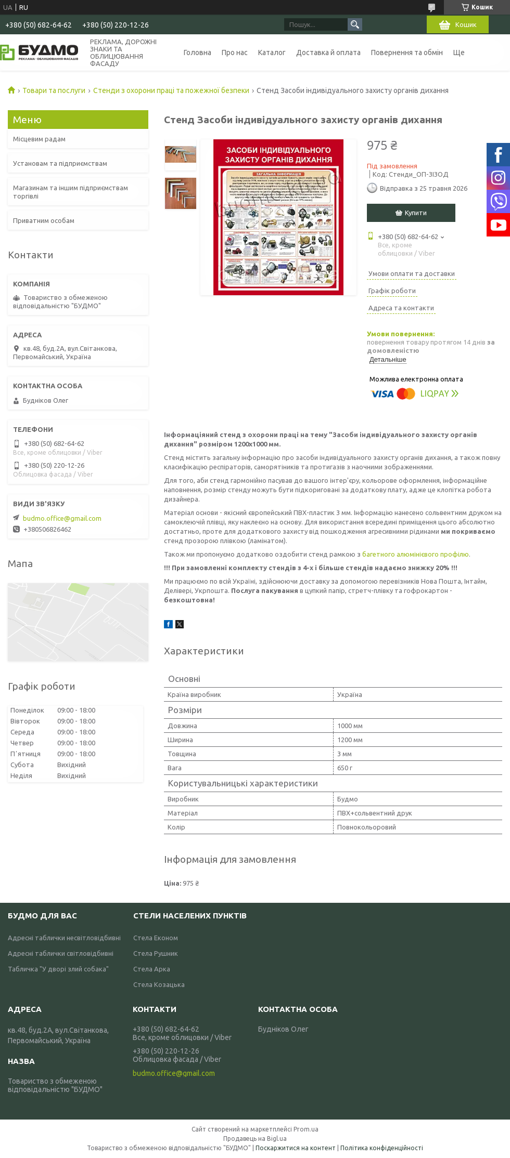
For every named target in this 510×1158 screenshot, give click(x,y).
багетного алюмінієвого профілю (415, 554)
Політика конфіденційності (381, 1147)
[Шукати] (355, 24)
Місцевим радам (39, 138)
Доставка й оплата (328, 52)
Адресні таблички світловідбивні (60, 953)
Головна (197, 52)
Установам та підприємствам (60, 163)
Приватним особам (43, 220)
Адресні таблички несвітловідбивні (64, 937)
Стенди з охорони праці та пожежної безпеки (171, 90)
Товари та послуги (53, 90)
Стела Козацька (159, 984)
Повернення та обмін (407, 52)
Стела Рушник (155, 953)
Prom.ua (306, 1129)
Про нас (235, 52)
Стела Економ (155, 937)
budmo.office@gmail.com (62, 518)
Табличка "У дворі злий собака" (58, 968)
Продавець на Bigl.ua (255, 1138)
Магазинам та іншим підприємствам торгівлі (70, 192)
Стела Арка (151, 968)
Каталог (272, 52)
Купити (416, 212)
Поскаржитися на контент (296, 1147)
